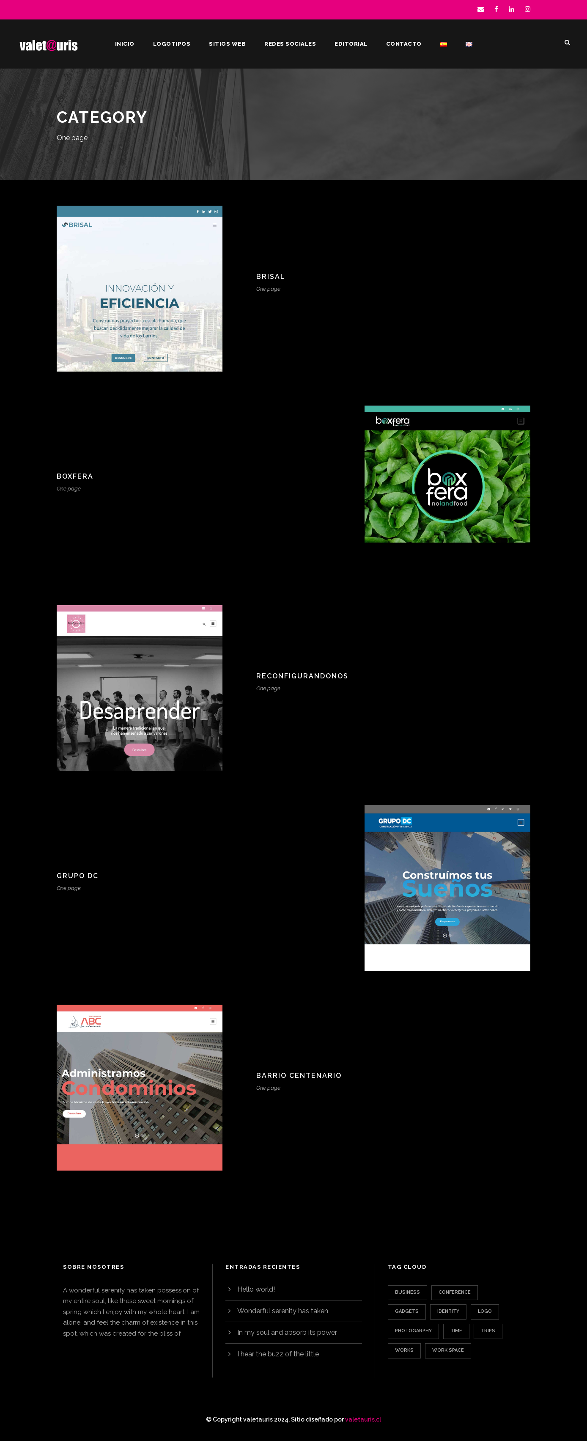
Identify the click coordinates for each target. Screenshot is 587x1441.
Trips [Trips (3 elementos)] (488, 1331)
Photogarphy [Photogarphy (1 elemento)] (413, 1331)
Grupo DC (78, 876)
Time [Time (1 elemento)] (456, 1331)
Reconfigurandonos (302, 676)
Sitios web (227, 44)
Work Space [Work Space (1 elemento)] (448, 1350)
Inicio (124, 44)
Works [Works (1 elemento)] (404, 1350)
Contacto (404, 44)
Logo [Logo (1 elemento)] (485, 1311)
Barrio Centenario (299, 1076)
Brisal (270, 277)
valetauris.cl (363, 1419)
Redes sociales (290, 44)
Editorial (351, 44)
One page (268, 289)
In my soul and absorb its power (287, 1332)
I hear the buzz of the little (278, 1354)
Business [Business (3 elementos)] (407, 1292)
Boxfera (75, 476)
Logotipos (172, 44)
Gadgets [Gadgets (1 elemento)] (407, 1311)
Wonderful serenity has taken (282, 1311)
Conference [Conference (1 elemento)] (455, 1292)
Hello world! (256, 1289)
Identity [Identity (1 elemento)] (448, 1311)
